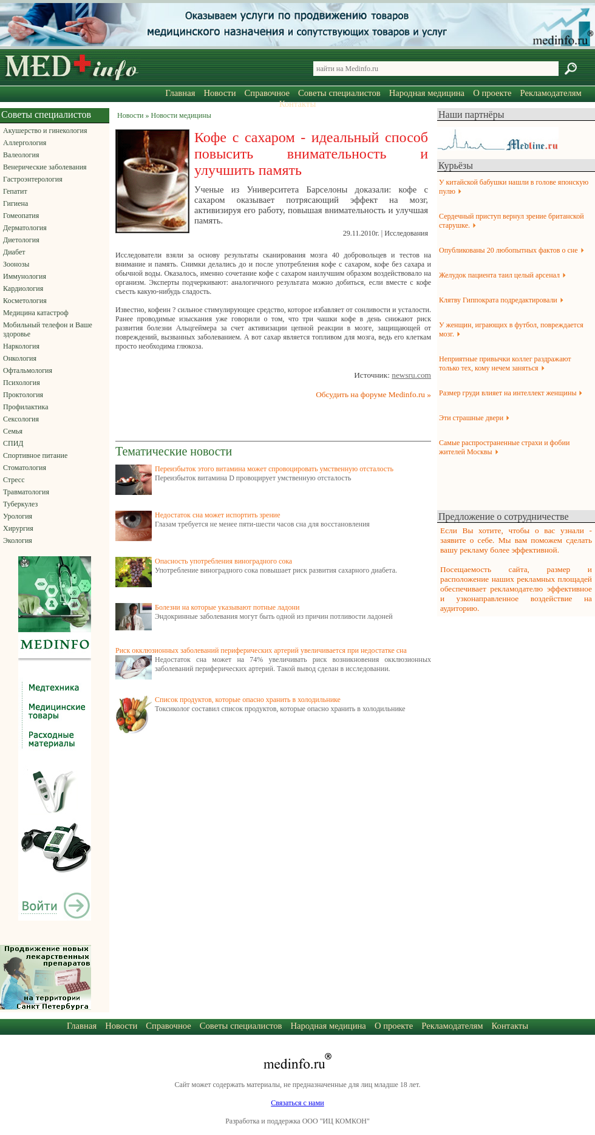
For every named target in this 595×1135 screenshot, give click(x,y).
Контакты (297, 104)
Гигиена (15, 203)
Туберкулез (20, 504)
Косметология (25, 300)
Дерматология (25, 227)
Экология (17, 540)
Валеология (21, 155)
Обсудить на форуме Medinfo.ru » (373, 394)
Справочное (267, 93)
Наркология (21, 346)
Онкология (19, 358)
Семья (12, 431)
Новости (219, 93)
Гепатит (15, 191)
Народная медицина (426, 93)
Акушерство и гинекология (45, 130)
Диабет (14, 252)
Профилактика (26, 407)
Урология (17, 516)
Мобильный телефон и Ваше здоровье (47, 329)
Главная (180, 93)
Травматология (26, 492)
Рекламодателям (550, 93)
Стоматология (24, 467)
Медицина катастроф (36, 312)
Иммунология (24, 276)
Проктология (23, 394)
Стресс (14, 479)
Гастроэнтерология (33, 179)
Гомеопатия (21, 215)
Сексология (21, 419)
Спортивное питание (35, 455)
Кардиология (23, 288)
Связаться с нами (297, 1103)
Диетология (21, 240)
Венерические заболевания (45, 167)
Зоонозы (16, 264)
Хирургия (18, 528)
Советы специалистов (339, 93)
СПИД (13, 443)
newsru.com (411, 375)
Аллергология (24, 142)
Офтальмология (27, 370)
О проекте (492, 93)
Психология (21, 382)
